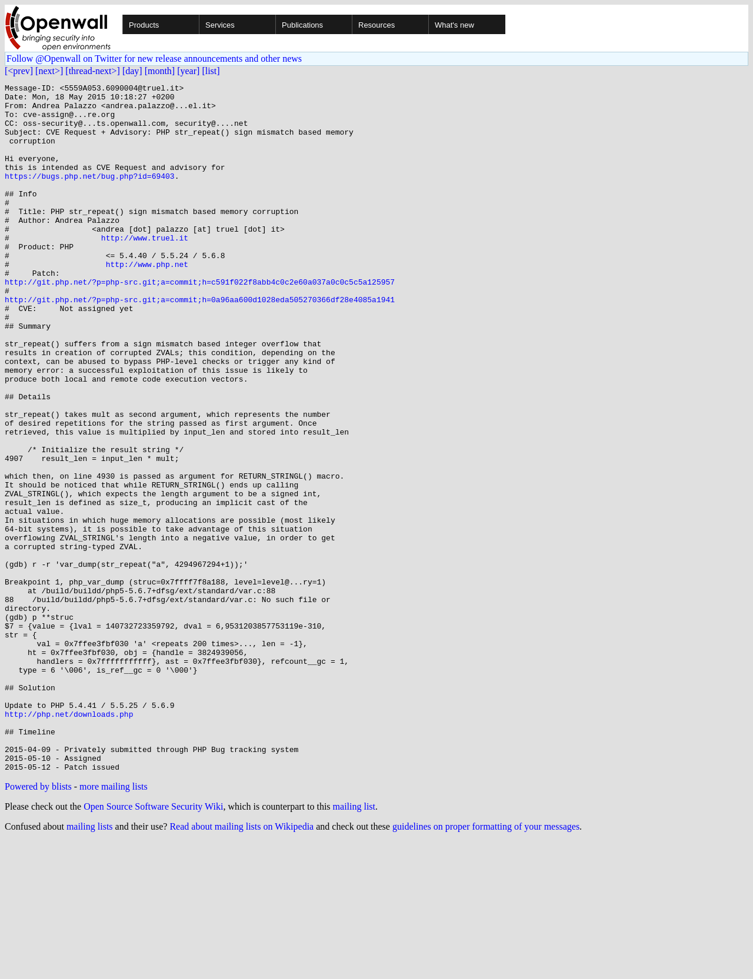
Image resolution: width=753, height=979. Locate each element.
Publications (302, 25)
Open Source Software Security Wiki (153, 944)
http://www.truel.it (144, 269)
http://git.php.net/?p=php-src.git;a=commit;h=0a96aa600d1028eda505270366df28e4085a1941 (200, 343)
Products (144, 25)
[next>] (49, 71)
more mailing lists (113, 924)
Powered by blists (38, 924)
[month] (160, 71)
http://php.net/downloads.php (69, 841)
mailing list (354, 944)
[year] (188, 71)
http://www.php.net (147, 301)
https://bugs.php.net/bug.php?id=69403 (90, 195)
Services (220, 25)
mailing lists (89, 964)
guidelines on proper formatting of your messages (485, 964)
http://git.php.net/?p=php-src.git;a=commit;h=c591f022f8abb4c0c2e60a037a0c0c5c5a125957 (200, 322)
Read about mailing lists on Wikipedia (241, 964)
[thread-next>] (92, 71)
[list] (210, 71)
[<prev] (19, 71)
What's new (454, 25)
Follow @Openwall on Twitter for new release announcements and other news (154, 59)
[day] (132, 71)
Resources (376, 25)
